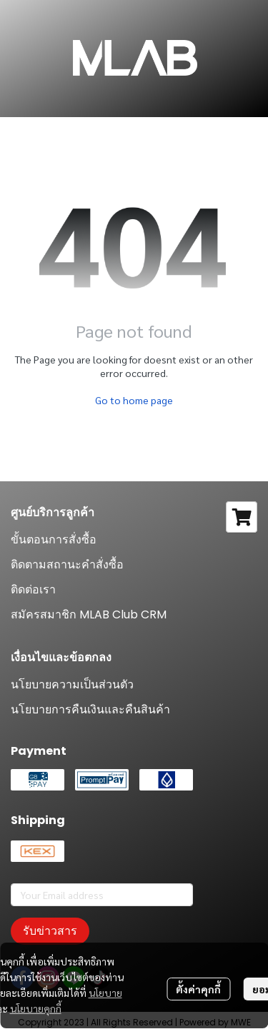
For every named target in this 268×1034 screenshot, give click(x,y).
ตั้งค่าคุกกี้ (198, 989)
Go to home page (134, 399)
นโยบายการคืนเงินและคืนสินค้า (90, 709)
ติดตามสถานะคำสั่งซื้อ (67, 564)
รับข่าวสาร (50, 931)
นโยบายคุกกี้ (35, 1008)
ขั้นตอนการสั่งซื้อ (53, 539)
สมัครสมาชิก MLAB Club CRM (89, 614)
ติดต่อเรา (33, 589)
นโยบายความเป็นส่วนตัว (72, 684)
